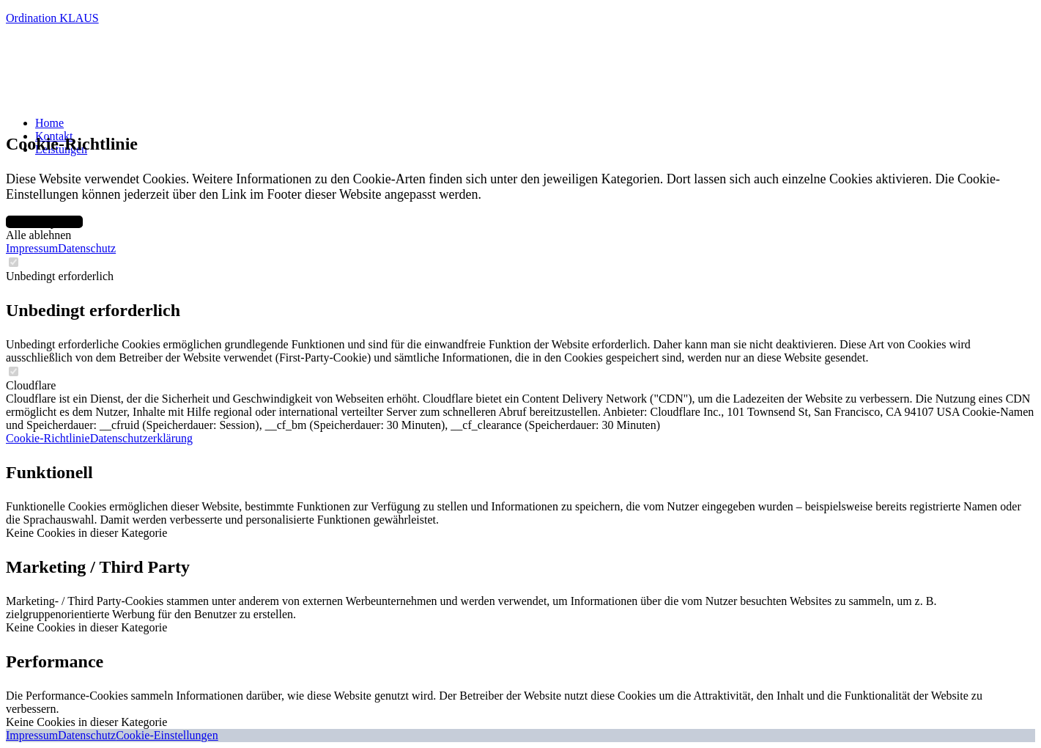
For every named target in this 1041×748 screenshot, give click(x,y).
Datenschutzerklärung (141, 438)
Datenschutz (87, 248)
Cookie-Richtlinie (48, 438)
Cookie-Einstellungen (167, 735)
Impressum (32, 248)
